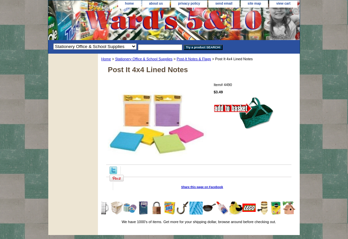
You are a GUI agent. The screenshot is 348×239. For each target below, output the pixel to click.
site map (254, 3)
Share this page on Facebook (202, 187)
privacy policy (189, 3)
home (129, 3)
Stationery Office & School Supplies (143, 59)
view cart (283, 3)
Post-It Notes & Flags (194, 59)
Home (106, 59)
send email (224, 3)
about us (156, 3)
